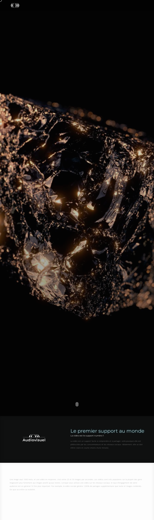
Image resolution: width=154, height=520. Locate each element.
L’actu (115, 5)
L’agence (57, 5)
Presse (70, 5)
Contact (141, 5)
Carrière (127, 5)
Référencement (99, 5)
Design (83, 5)
